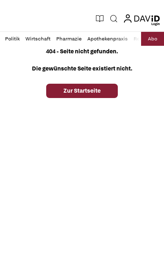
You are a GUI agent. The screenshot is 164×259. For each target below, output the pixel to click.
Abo (152, 38)
